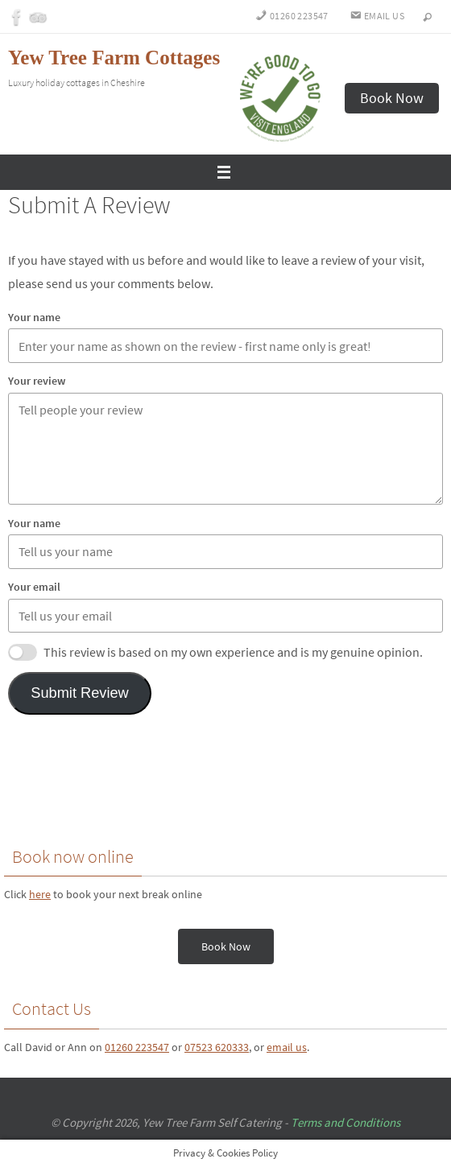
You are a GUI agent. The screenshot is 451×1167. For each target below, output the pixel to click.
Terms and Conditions (345, 1122)
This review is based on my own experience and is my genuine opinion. (233, 652)
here (40, 894)
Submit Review (80, 693)
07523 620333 (216, 1047)
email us (287, 1047)
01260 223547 (137, 1047)
